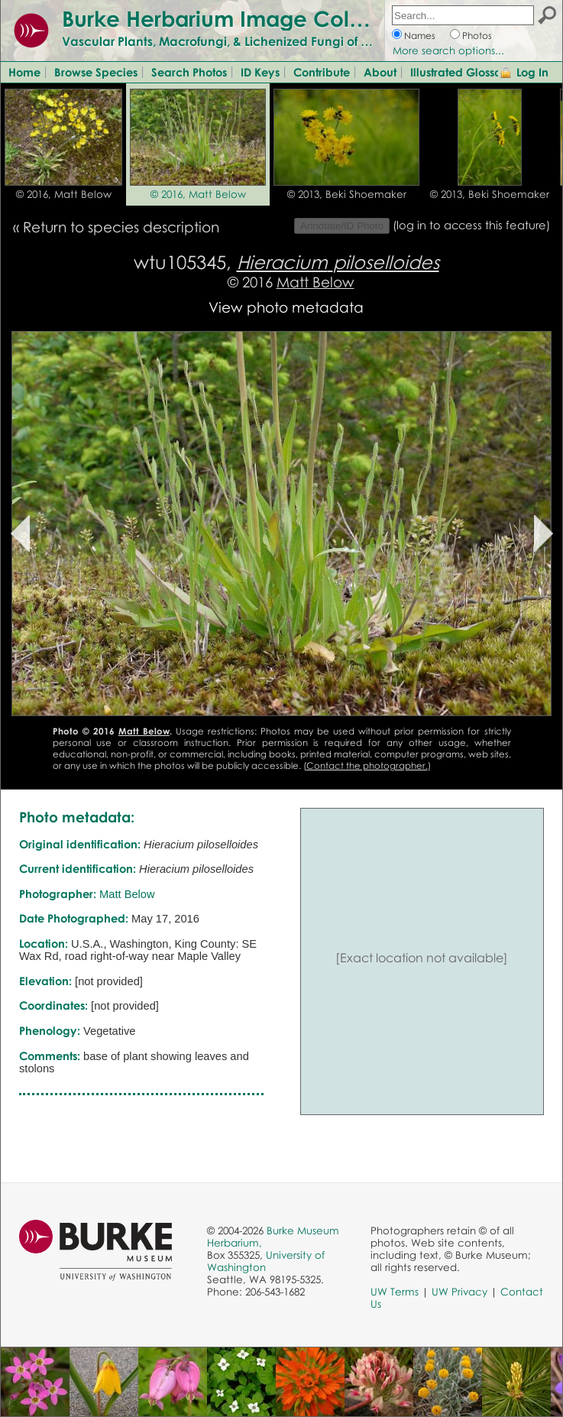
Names (419, 35)
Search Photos (189, 72)
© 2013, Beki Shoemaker (346, 194)
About (380, 72)
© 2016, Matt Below (64, 194)
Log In (532, 72)
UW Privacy (459, 1292)
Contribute (321, 72)
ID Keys (260, 72)
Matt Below (315, 281)
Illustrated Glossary (461, 72)
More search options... (448, 50)
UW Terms (394, 1292)
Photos (477, 35)
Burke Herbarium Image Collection (241, 18)
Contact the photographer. (367, 765)
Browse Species (96, 72)
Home (24, 72)
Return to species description (121, 226)
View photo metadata (286, 307)
